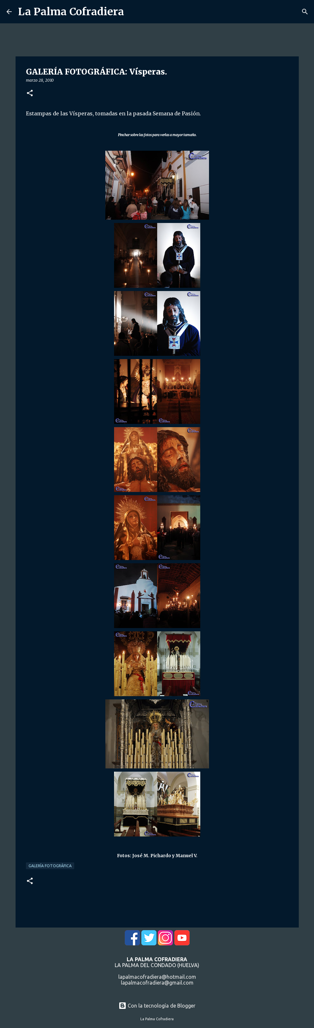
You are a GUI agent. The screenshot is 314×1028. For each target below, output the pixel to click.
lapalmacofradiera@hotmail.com (157, 977)
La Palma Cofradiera (71, 11)
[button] (30, 93)
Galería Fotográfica (50, 866)
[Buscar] (305, 11)
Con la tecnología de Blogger (157, 1006)
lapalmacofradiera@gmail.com (157, 983)
